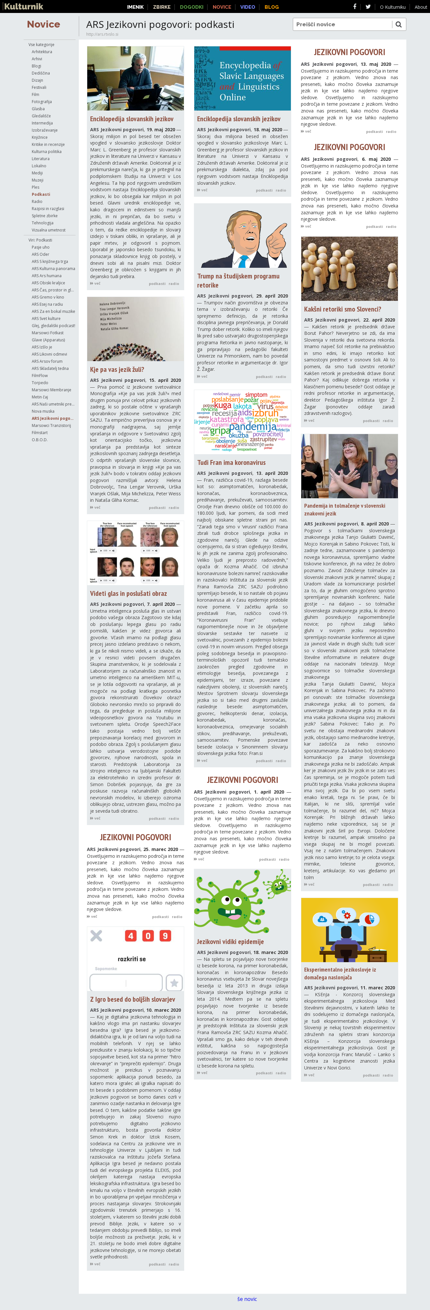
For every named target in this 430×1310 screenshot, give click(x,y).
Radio (37, 201)
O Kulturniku (393, 7)
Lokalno (39, 166)
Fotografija (42, 101)
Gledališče (41, 116)
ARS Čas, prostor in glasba (54, 290)
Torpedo (40, 382)
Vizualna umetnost (49, 230)
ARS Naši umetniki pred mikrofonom (54, 404)
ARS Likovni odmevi (49, 354)
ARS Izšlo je (42, 347)
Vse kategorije (41, 44)
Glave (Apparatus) (48, 340)
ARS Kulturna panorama (53, 268)
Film (35, 94)
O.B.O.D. (40, 440)
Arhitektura (42, 51)
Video (247, 7)
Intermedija (42, 123)
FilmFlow (40, 375)
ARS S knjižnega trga (50, 261)
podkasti (157, 283)
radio (174, 283)
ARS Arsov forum (47, 361)
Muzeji (37, 180)
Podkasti (41, 194)
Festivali (39, 87)
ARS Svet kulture (46, 318)
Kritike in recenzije (48, 144)
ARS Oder (40, 254)
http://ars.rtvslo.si (102, 34)
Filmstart (40, 432)
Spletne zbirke (45, 215)
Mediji (37, 173)
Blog (272, 7)
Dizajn (37, 80)
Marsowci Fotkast (48, 333)
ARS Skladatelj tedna (50, 368)
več (95, 283)
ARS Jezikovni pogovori (54, 418)
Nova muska (43, 411)
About (421, 7)
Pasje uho (41, 247)
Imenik (135, 7)
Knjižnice (40, 137)
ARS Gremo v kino (48, 297)
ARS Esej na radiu (47, 304)
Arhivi (37, 59)
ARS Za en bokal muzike (53, 311)
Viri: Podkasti (40, 240)
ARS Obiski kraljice (48, 283)
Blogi (36, 66)
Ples (35, 187)
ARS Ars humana (47, 275)
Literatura (41, 158)
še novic (250, 1299)
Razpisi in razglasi (48, 208)
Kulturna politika (47, 151)
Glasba (38, 109)
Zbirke (162, 7)
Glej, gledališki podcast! (53, 325)
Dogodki (191, 7)
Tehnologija (43, 223)
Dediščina (41, 73)
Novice (43, 24)
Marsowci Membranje (51, 390)
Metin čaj (40, 397)
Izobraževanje (45, 130)
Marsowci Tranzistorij (51, 425)
